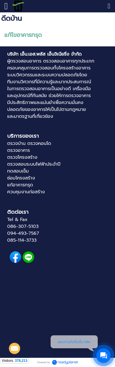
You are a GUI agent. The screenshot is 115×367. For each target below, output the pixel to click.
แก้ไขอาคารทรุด (23, 35)
